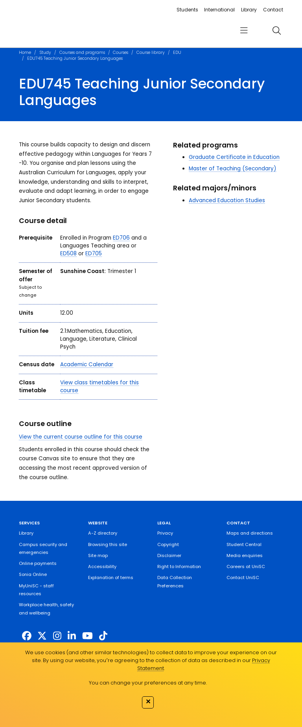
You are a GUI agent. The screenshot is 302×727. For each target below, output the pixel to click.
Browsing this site (107, 544)
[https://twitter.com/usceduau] (42, 635)
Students (187, 9)
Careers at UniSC (245, 566)
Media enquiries (244, 555)
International (219, 9)
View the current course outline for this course (80, 437)
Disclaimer (169, 555)
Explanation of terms (110, 577)
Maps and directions (249, 533)
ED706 (121, 238)
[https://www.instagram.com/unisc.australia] (57, 635)
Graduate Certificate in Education (234, 157)
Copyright (168, 544)
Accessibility (102, 566)
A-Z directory (102, 533)
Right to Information (179, 566)
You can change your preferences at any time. (148, 682)
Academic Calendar (86, 364)
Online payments (38, 563)
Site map (98, 555)
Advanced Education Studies (227, 200)
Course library (150, 52)
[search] (276, 30)
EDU (177, 52)
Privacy (165, 533)
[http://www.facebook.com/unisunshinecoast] (26, 635)
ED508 (68, 253)
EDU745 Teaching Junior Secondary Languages (75, 58)
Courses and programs (82, 52)
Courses (120, 52)
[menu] (243, 30)
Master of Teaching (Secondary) (232, 168)
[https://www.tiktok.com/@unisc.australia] (103, 635)
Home (25, 52)
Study (45, 52)
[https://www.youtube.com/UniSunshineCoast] (87, 635)
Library (249, 9)
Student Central (243, 544)
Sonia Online (33, 574)
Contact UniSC (242, 577)
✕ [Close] (148, 701)
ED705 (93, 253)
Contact (273, 9)
